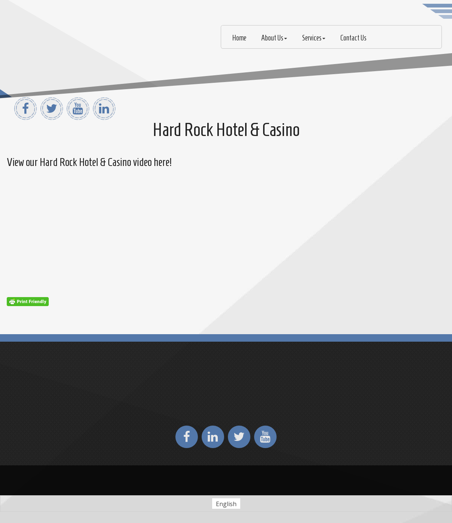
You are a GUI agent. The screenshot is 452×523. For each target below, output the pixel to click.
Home (239, 38)
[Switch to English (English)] (226, 503)
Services (313, 38)
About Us (274, 38)
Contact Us (353, 38)
